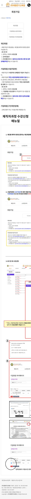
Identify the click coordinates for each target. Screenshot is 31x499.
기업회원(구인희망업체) (15, 37)
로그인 (23, 1)
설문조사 (11, 1)
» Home (3, 18)
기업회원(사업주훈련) (15, 31)
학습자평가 (17, 1)
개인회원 (15, 26)
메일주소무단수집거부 (16, 480)
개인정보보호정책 (6, 480)
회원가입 (28, 1)
